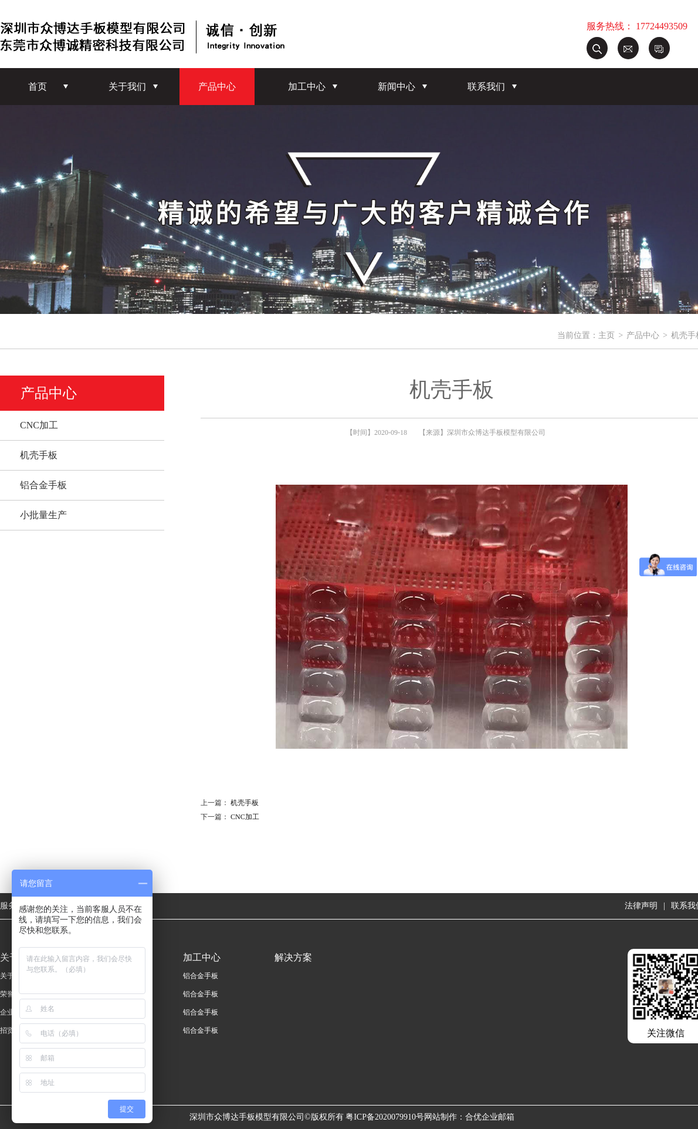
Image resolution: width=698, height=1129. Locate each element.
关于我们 (127, 87)
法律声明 (641, 905)
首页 (37, 87)
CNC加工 (39, 425)
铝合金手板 (43, 485)
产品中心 (217, 87)
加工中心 (307, 87)
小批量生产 (43, 515)
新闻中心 (396, 87)
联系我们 (486, 87)
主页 (606, 335)
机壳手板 (38, 455)
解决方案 (293, 957)
